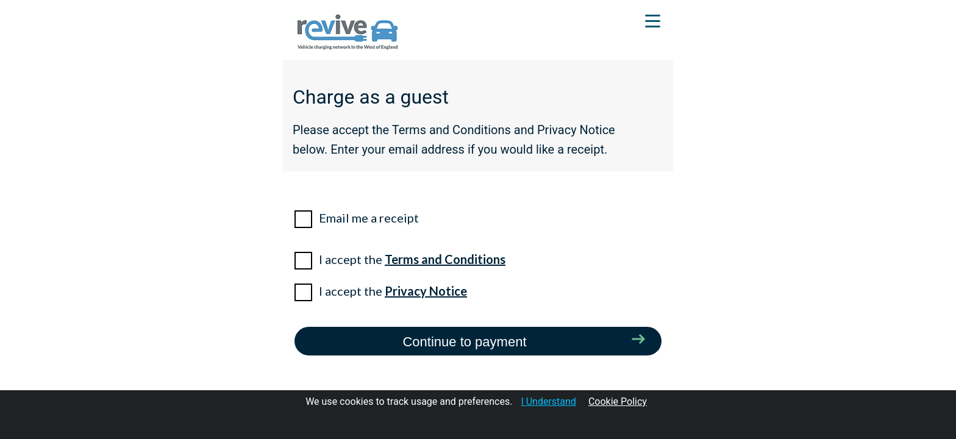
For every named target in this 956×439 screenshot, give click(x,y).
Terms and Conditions (445, 259)
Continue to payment (464, 341)
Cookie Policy (617, 401)
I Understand (548, 401)
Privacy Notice (426, 291)
